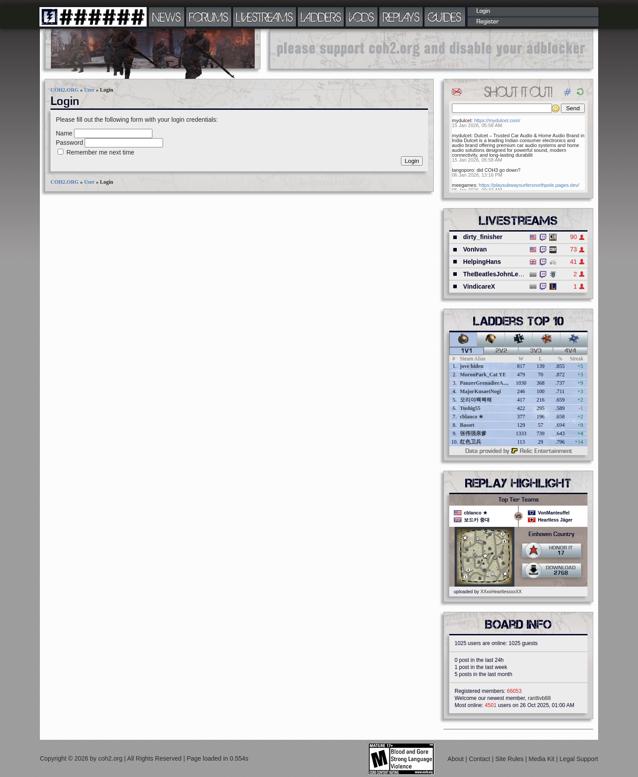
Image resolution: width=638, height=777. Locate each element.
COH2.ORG (65, 90)
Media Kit (542, 758)
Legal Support (579, 758)
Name (64, 133)
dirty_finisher (482, 236)
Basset (467, 425)
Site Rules (510, 758)
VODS (361, 16)
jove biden (471, 366)
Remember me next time (100, 152)
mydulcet (461, 120)
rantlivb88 (539, 698)
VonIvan (474, 249)
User (89, 90)
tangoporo (463, 170)
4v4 (570, 351)
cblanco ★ (471, 417)
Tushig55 (470, 408)
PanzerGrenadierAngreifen (491, 383)
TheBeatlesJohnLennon (498, 274)
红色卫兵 (470, 442)
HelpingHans (482, 261)
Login (483, 11)
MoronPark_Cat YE (483, 374)
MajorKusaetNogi (480, 391)
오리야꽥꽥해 (476, 400)
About (456, 758)
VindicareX (479, 286)
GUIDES (444, 16)
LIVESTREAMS (264, 16)
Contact (480, 758)
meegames (464, 185)
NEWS (166, 16)
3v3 (536, 351)
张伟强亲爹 (473, 433)
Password (69, 142)
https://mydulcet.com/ (497, 120)
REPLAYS (401, 16)
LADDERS (321, 16)
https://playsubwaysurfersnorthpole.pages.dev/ (529, 185)
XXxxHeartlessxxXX (500, 591)
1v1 (467, 351)
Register (487, 22)
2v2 (501, 351)
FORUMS (208, 16)
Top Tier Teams (518, 500)
